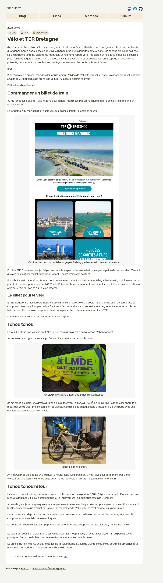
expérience (41, 32)
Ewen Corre (13, 8)
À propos (91, 16)
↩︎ (65, 556)
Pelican (25, 568)
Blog (22, 16)
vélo (13, 32)
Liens (57, 16)
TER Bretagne (43, 100)
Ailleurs (125, 16)
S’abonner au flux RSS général (49, 568)
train (25, 32)
